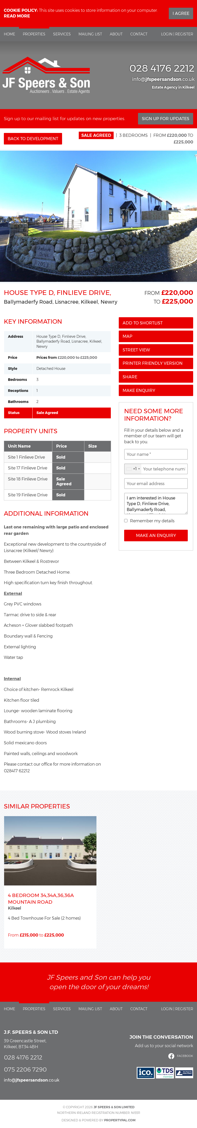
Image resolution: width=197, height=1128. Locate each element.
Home (9, 34)
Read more (17, 16)
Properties (34, 34)
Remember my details (152, 520)
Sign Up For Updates (165, 118)
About (116, 34)
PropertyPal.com (119, 1120)
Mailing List (90, 34)
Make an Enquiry (156, 535)
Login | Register (177, 34)
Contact (138, 34)
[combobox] (132, 469)
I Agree (181, 13)
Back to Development (33, 138)
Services (62, 34)
